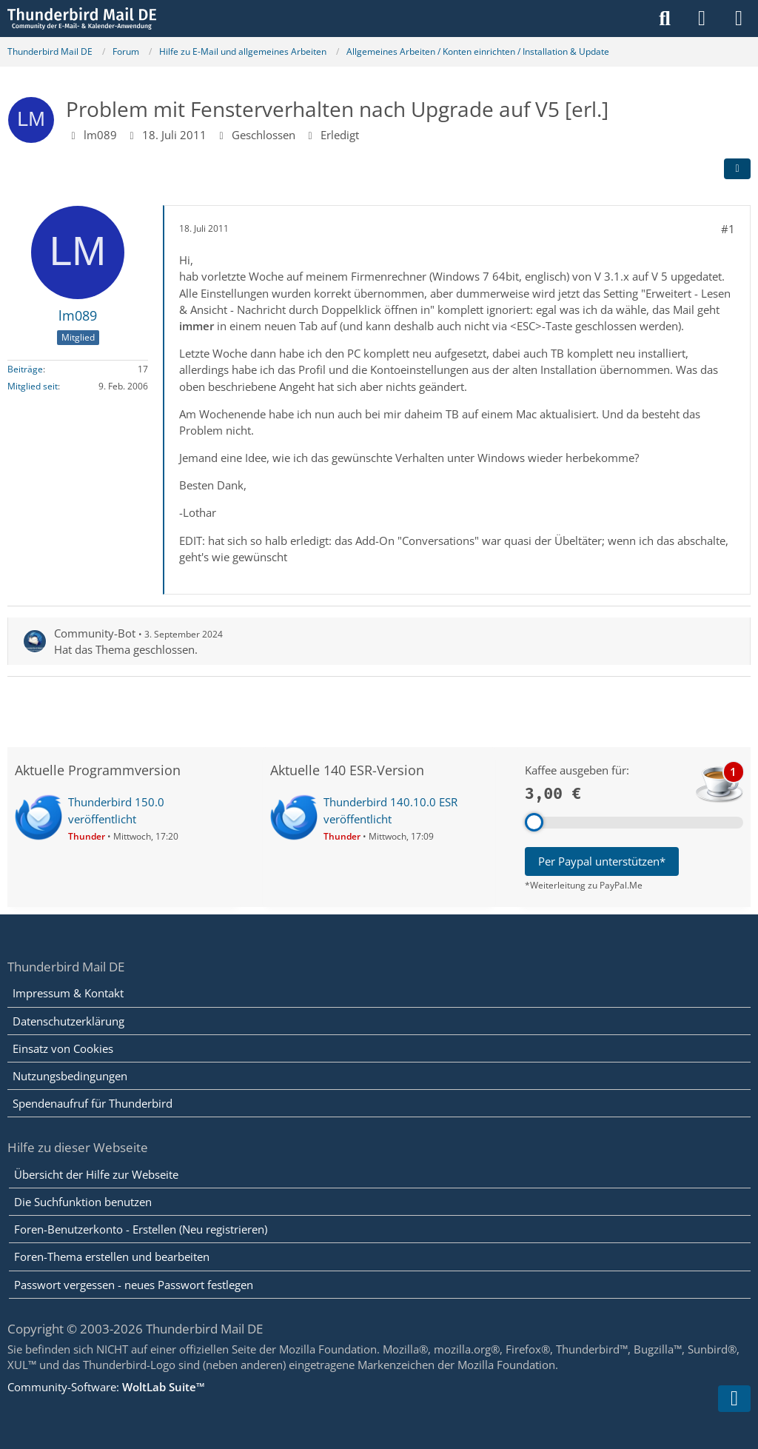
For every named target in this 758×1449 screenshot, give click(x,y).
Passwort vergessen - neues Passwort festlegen (133, 1284)
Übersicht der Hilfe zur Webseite (96, 1174)
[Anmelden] (702, 18)
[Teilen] (737, 168)
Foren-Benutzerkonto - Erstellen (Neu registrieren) (140, 1229)
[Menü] (739, 18)
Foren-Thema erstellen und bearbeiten (111, 1256)
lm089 (100, 134)
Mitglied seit (32, 386)
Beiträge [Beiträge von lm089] (25, 369)
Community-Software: (106, 1386)
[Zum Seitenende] (734, 1398)
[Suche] (665, 18)
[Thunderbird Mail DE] (81, 18)
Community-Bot (94, 633)
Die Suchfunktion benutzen (83, 1201)
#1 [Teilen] (728, 228)
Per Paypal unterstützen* (601, 861)
